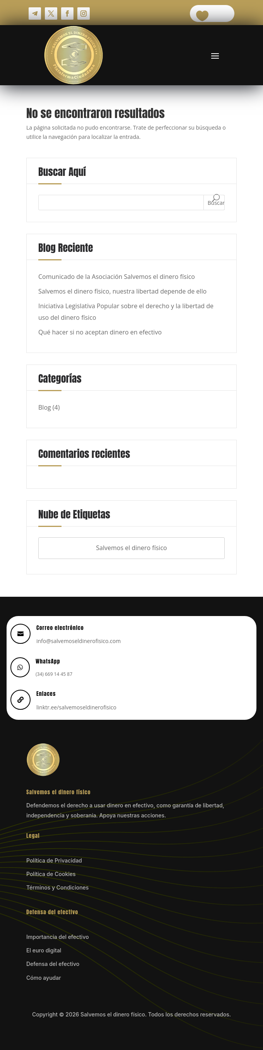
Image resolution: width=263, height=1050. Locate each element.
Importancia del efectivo (57, 937)
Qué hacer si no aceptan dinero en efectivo (100, 332)
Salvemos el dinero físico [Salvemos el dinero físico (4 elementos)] (131, 548)
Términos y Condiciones (57, 887)
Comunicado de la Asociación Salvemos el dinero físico (116, 276)
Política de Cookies (51, 874)
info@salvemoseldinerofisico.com (78, 641)
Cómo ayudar (43, 977)
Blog (44, 407)
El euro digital (43, 950)
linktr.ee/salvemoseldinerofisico (76, 707)
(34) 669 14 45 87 (54, 674)
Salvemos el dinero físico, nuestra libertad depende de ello (122, 291)
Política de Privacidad (54, 860)
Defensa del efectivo (52, 964)
